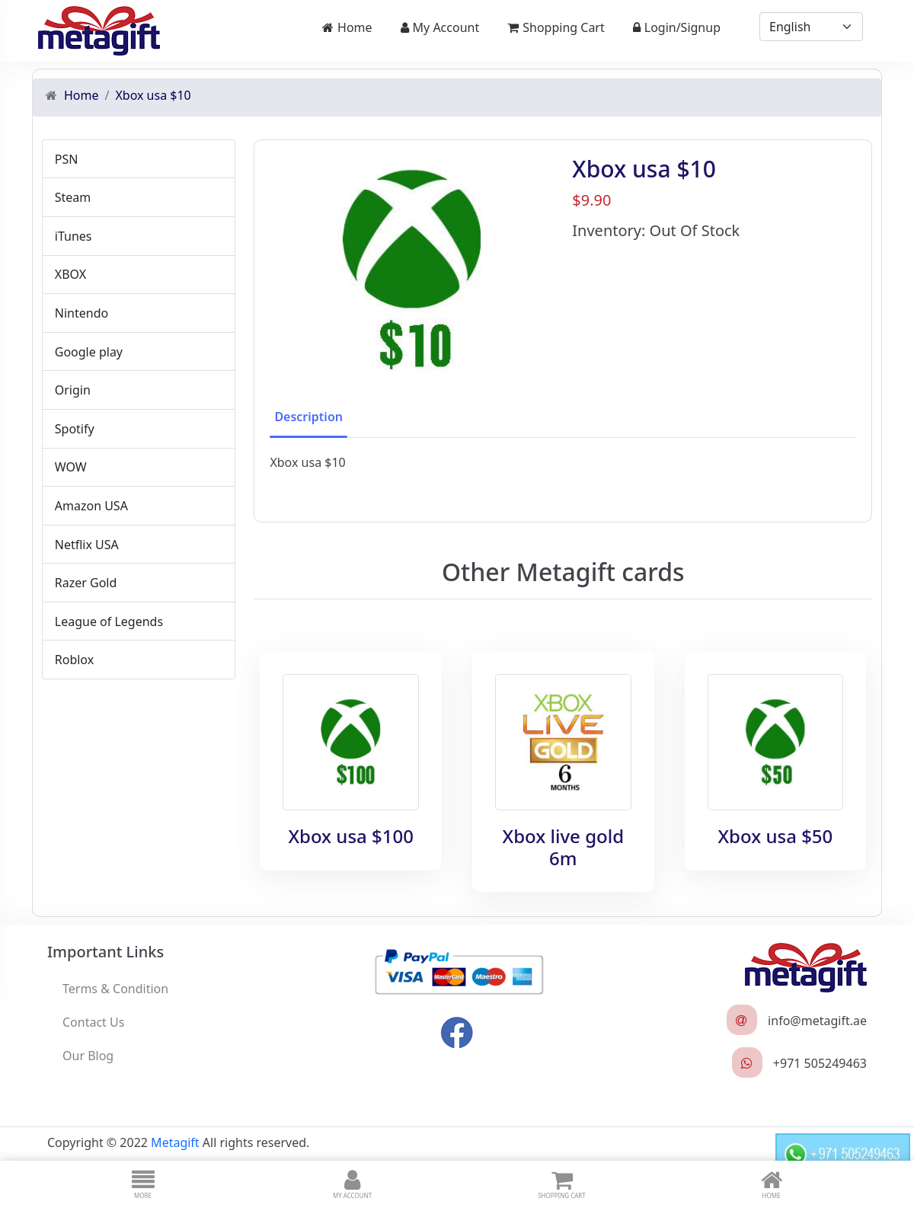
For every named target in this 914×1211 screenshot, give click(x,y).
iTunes (72, 234)
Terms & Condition (115, 986)
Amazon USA (89, 504)
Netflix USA (85, 543)
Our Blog (87, 1053)
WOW (69, 466)
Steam (71, 195)
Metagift (175, 1140)
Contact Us (93, 1019)
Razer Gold (84, 581)
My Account (440, 27)
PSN (65, 157)
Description (308, 415)
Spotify (73, 427)
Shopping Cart (556, 27)
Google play (87, 350)
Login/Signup (677, 27)
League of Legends (107, 620)
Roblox (72, 658)
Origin (71, 388)
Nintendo (80, 311)
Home (347, 27)
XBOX (69, 273)
